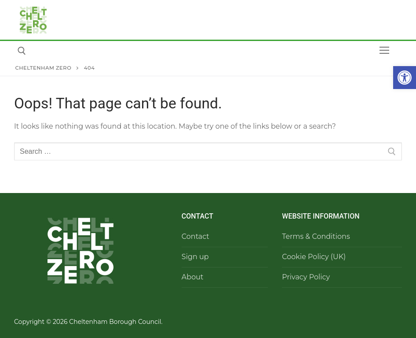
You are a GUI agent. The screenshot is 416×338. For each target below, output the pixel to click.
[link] (404, 77)
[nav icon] (384, 50)
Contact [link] (195, 236)
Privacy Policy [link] (306, 277)
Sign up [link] (195, 257)
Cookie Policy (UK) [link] (314, 257)
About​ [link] (193, 277)
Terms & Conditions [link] (316, 236)
